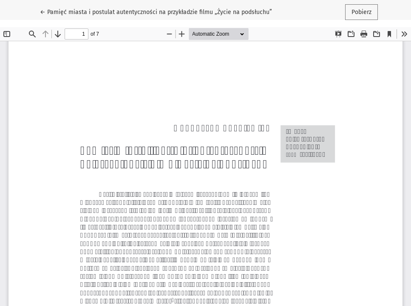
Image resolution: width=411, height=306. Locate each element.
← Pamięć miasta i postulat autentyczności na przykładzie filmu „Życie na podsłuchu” (156, 11)
